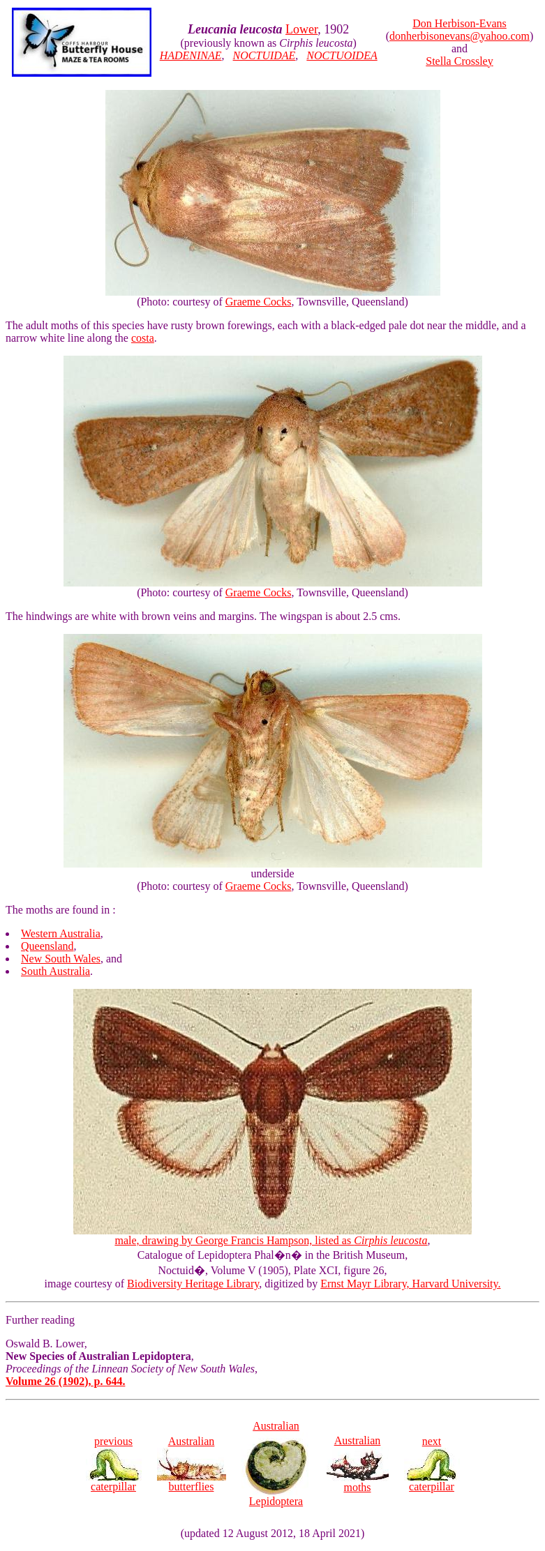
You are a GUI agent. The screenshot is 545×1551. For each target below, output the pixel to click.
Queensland (47, 946)
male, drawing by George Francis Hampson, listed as (272, 1235)
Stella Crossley (459, 61)
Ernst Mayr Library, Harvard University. (410, 1283)
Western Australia (60, 933)
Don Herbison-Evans (459, 23)
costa (142, 338)
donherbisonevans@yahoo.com (459, 36)
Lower (301, 29)
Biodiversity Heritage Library (193, 1283)
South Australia (55, 971)
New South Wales (60, 958)
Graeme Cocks (258, 302)
